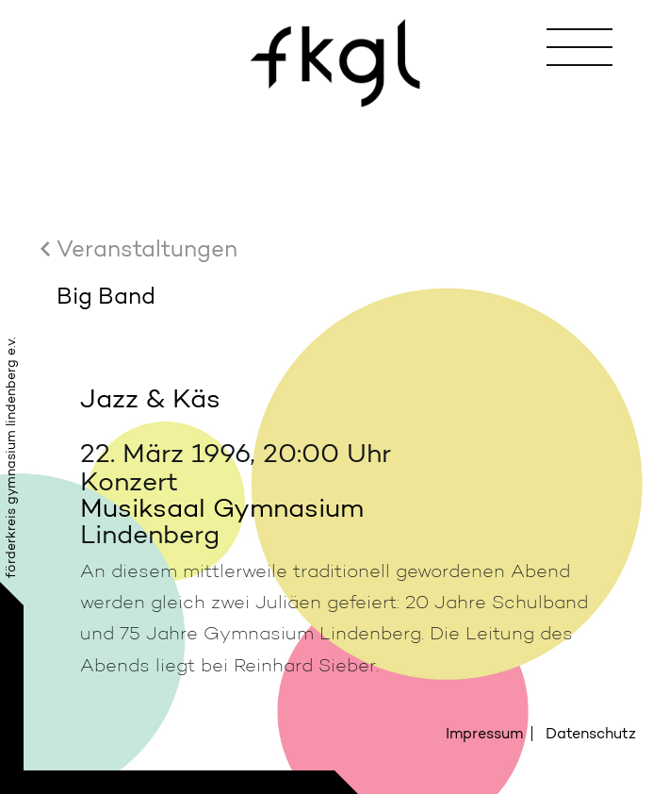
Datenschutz (591, 733)
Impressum (484, 733)
